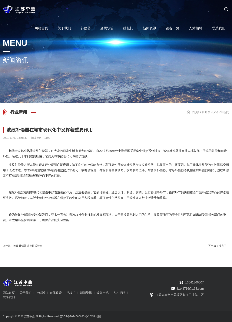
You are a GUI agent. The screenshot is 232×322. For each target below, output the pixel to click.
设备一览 (172, 28)
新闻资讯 (149, 28)
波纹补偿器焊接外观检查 (27, 245)
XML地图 (95, 316)
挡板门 (128, 28)
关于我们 (64, 28)
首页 (195, 112)
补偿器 (86, 28)
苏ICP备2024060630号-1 (75, 316)
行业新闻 (223, 112)
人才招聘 (195, 28)
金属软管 (107, 28)
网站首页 (41, 28)
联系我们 (218, 28)
